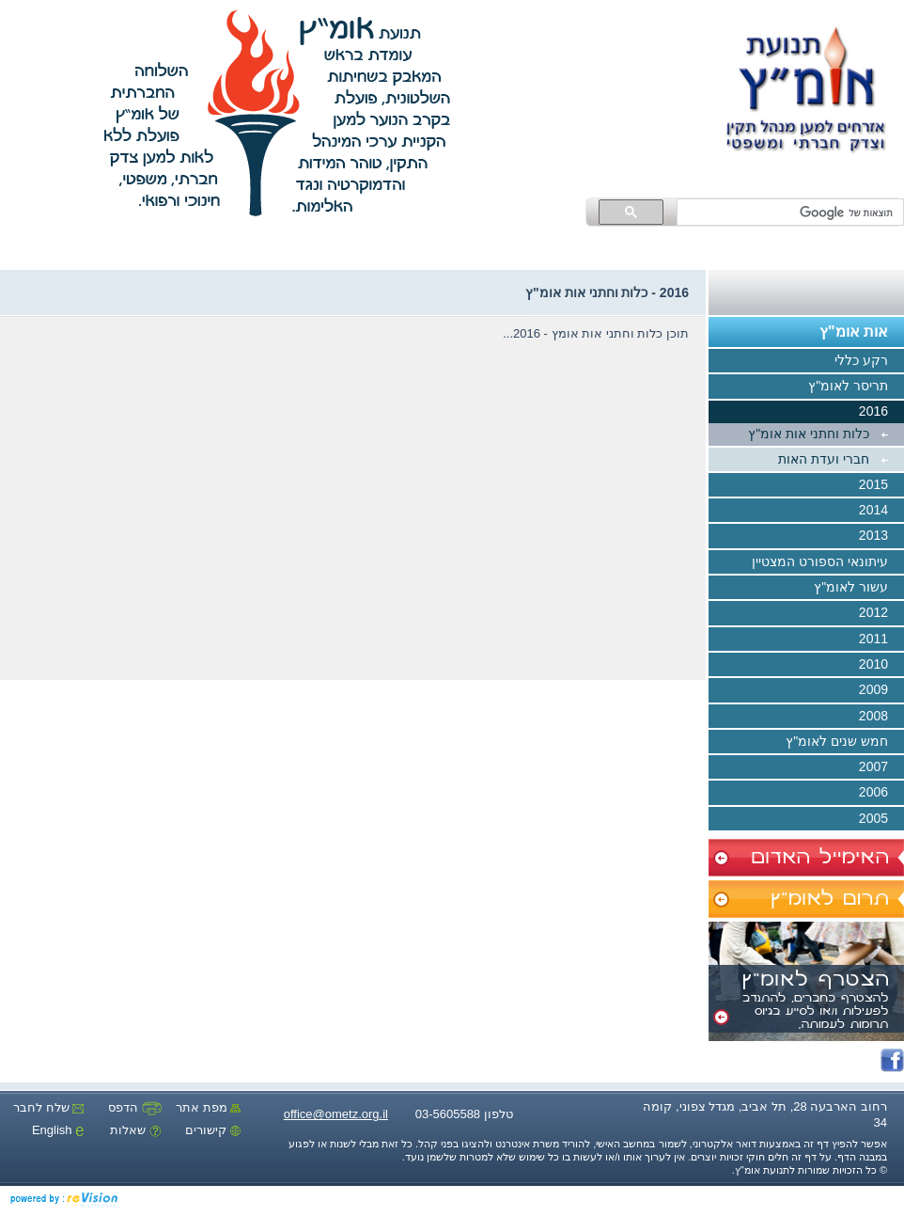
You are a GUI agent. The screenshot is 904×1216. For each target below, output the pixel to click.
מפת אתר (208, 1107)
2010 (881, 665)
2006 (881, 793)
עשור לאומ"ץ (859, 587)
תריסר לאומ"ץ (856, 387)
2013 (881, 537)
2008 (881, 716)
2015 (881, 485)
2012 (881, 614)
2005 (881, 819)
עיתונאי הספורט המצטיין (828, 562)
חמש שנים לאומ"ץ (845, 742)
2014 (881, 510)
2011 (881, 639)
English (58, 1130)
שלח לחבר (48, 1107)
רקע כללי (869, 361)
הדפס (135, 1107)
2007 (881, 767)
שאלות (136, 1130)
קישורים (213, 1130)
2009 (881, 691)
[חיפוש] (792, 212)
